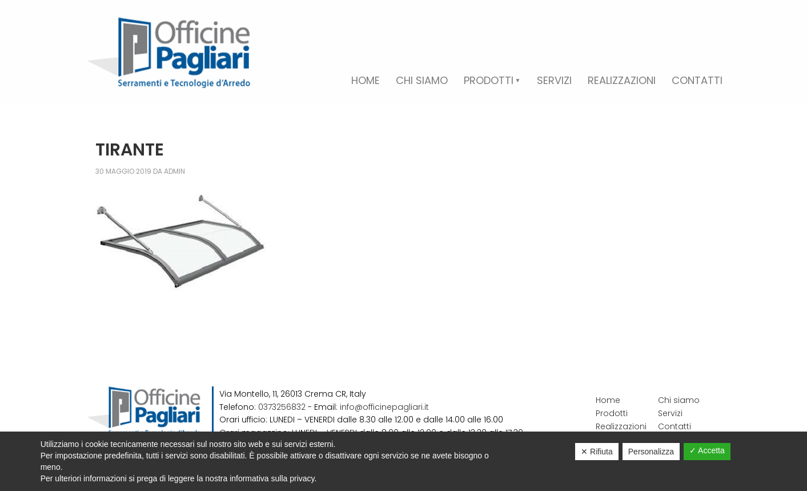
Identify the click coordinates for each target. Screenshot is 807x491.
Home (608, 400)
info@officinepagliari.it (384, 407)
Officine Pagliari (168, 52)
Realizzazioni (621, 426)
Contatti (674, 426)
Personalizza (651, 451)
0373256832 (282, 407)
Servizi (670, 413)
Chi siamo (679, 400)
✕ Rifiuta (597, 451)
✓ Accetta (707, 450)
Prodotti (612, 413)
